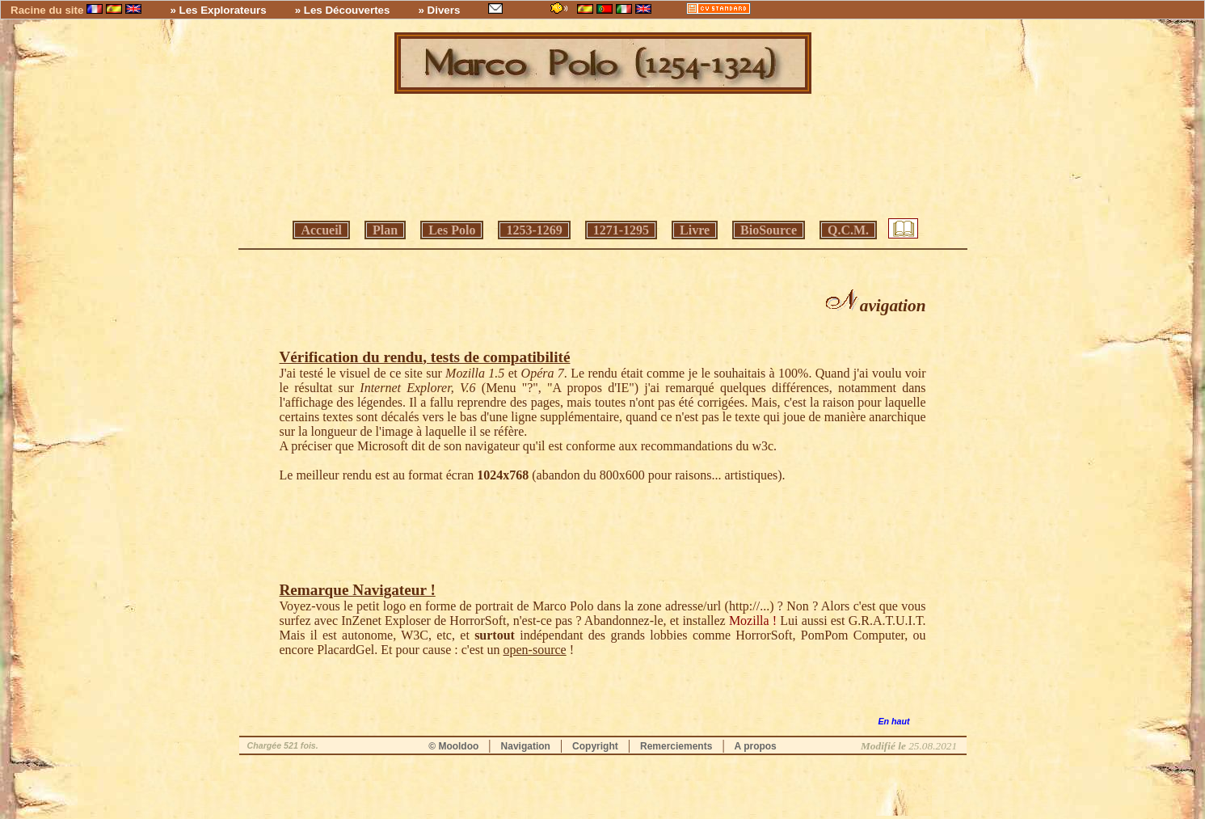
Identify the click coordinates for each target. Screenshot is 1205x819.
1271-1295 (621, 230)
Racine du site (47, 10)
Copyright (595, 746)
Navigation (525, 746)
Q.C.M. (848, 230)
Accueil (321, 230)
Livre (695, 230)
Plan (385, 230)
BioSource (768, 230)
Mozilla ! (753, 620)
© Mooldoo (453, 746)
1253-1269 (534, 230)
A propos (756, 746)
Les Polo (451, 230)
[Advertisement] (603, 158)
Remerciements (676, 746)
